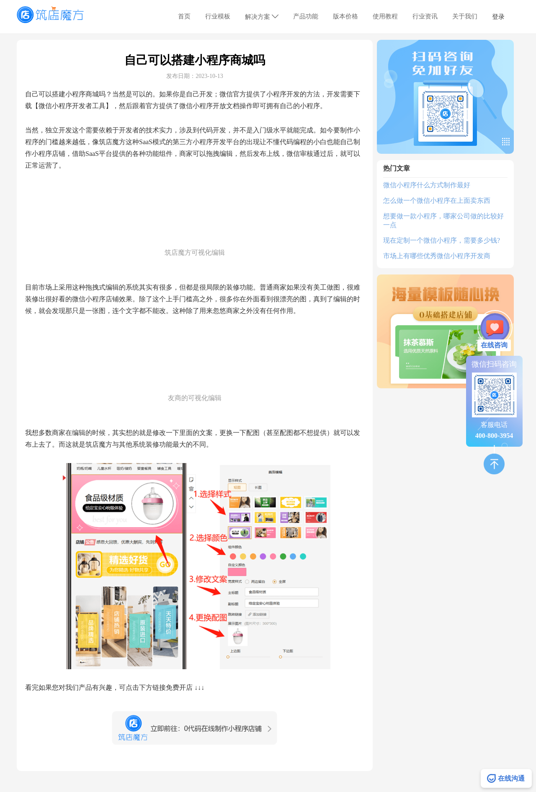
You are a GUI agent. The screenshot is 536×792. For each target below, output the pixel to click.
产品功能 (305, 16)
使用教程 (385, 16)
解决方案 (261, 16)
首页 (184, 16)
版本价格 (345, 16)
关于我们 (464, 16)
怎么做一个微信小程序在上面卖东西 (436, 200)
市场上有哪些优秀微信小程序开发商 (436, 255)
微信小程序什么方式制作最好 (426, 185)
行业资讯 (425, 16)
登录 (498, 16)
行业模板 (217, 16)
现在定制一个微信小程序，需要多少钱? (441, 240)
